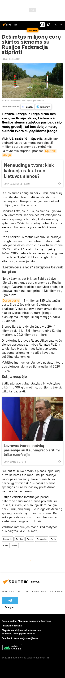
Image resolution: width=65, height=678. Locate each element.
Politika (19, 539)
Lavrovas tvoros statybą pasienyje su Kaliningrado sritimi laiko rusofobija (32, 450)
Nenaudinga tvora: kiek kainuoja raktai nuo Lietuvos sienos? (29, 170)
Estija (53, 539)
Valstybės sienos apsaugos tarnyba (27, 100)
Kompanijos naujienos (26, 638)
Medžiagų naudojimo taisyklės (34, 620)
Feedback (7, 638)
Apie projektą (9, 620)
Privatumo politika (12, 625)
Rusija (30, 539)
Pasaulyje (7, 539)
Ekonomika (39, 591)
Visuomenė (57, 591)
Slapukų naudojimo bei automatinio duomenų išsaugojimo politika (21, 632)
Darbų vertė (11, 301)
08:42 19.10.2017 (11, 59)
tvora (5, 545)
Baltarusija (41, 539)
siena (14, 545)
